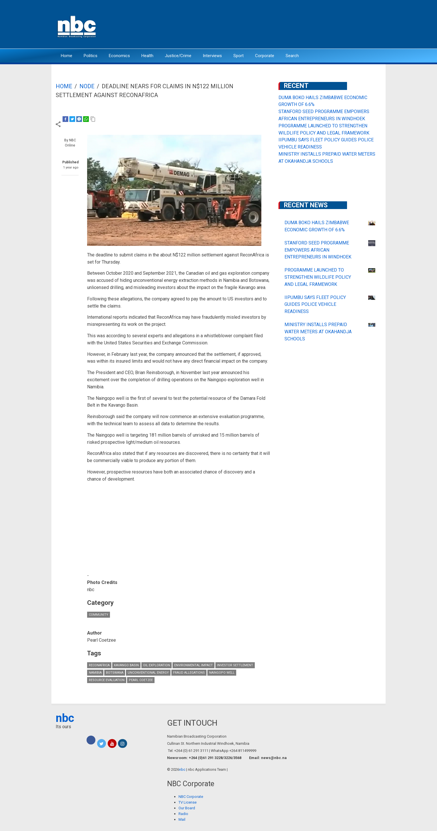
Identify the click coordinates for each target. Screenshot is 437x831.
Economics (119, 55)
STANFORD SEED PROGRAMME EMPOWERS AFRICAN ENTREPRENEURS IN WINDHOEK (317, 250)
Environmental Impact (193, 665)
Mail (182, 819)
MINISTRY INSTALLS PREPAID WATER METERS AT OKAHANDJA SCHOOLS (318, 332)
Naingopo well (221, 673)
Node (87, 86)
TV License (188, 802)
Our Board (187, 808)
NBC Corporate (191, 796)
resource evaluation (107, 680)
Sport (238, 55)
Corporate (264, 55)
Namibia (95, 673)
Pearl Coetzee (141, 680)
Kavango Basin (126, 665)
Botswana (114, 673)
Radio (183, 814)
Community (98, 615)
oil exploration (156, 665)
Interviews (212, 55)
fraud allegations (189, 673)
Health (147, 55)
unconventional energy (148, 673)
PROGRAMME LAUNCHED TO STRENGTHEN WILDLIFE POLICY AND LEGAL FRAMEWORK (317, 277)
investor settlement (235, 665)
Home (66, 55)
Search (292, 55)
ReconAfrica (99, 665)
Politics (90, 55)
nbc (65, 718)
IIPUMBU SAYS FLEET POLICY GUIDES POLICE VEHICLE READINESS (315, 304)
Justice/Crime (178, 55)
